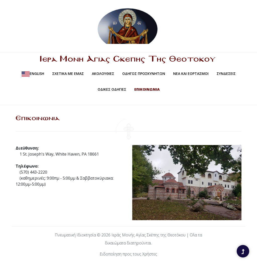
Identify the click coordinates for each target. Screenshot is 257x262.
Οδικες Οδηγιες (112, 89)
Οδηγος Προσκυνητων (143, 73)
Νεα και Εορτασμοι (191, 73)
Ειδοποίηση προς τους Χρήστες (128, 254)
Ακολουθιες (103, 73)
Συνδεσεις (226, 73)
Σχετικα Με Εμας (68, 73)
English (33, 74)
